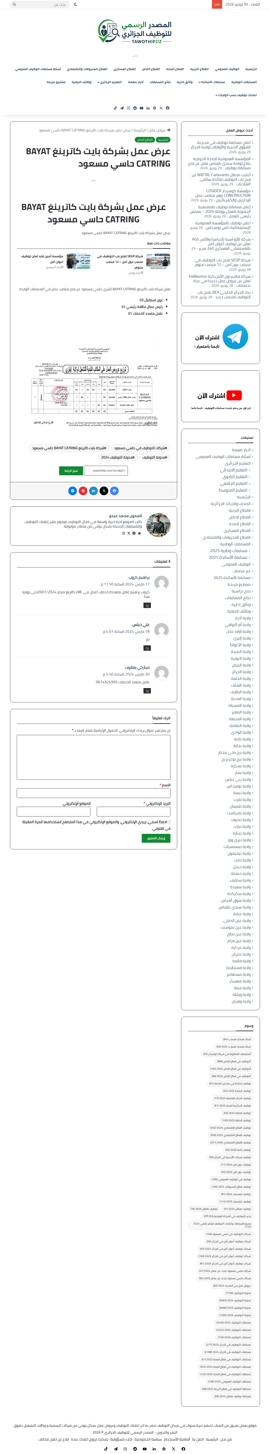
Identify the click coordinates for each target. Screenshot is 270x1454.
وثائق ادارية (185, 82)
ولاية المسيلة (239, 705)
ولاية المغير (241, 712)
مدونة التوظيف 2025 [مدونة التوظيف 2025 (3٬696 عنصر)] (235, 1307)
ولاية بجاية (242, 745)
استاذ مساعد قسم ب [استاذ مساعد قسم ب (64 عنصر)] (237, 1039)
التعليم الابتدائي (233, 470)
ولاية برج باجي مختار (234, 752)
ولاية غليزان (241, 954)
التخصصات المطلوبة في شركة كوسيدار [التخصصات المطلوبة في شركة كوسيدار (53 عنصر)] (227, 1053)
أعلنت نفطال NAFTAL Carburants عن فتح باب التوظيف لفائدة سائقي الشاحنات (221, 179)
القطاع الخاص (151, 69)
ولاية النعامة (240, 725)
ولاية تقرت (242, 799)
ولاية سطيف (240, 880)
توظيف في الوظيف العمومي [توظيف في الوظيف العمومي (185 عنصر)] (231, 1179)
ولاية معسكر (240, 981)
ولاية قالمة (241, 961)
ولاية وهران (241, 1001)
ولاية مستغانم (239, 974)
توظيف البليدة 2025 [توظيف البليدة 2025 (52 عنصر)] (237, 1090)
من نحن (226, 1439)
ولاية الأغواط (240, 645)
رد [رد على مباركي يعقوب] (147, 689)
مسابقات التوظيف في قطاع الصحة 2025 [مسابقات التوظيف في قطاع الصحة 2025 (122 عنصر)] (225, 1374)
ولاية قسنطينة (238, 967)
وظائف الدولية (82, 82)
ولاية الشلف (241, 685)
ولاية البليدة (241, 651)
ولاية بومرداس (239, 786)
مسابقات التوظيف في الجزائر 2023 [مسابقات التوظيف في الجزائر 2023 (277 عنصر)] (228, 1344)
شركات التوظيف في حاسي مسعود (139, 448)
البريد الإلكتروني (156, 801)
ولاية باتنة (242, 739)
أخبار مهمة (135, 82)
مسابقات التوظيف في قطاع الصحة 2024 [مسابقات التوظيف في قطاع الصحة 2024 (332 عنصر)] (225, 1366)
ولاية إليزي (242, 638)
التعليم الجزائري (111, 82)
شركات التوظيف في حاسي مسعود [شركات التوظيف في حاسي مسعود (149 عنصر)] (228, 1233)
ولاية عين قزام (239, 940)
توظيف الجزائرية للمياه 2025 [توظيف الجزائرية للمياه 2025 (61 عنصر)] (232, 1105)
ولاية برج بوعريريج (236, 759)
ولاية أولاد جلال (238, 631)
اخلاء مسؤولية (121, 1439)
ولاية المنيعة (240, 718)
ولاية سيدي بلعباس (234, 907)
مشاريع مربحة (56, 82)
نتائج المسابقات (160, 82)
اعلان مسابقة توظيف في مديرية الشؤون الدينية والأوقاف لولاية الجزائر (220, 145)
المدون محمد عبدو (125, 515)
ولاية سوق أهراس (236, 900)
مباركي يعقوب (137, 665)
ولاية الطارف (240, 692)
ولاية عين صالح (239, 934)
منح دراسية (241, 591)
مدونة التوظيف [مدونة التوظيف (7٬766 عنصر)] (238, 1292)
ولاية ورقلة (242, 994)
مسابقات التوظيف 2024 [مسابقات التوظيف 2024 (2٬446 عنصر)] (233, 1322)
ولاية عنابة (242, 913)
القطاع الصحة (175, 69)
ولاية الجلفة (241, 678)
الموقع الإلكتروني (76, 801)
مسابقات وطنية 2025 (228, 550)
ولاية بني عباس (238, 779)
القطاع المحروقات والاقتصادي (87, 69)
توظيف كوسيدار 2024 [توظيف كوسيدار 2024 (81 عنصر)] (236, 1194)
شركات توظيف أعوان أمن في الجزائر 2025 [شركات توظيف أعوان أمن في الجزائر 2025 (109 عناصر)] (224, 1256)
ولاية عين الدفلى (237, 920)
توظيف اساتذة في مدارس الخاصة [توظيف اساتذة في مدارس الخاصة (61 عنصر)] (230, 1083)
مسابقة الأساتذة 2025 (228, 557)
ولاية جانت (242, 860)
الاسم (165, 783)
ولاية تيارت (242, 826)
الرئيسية (251, 69)
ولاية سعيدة (240, 887)
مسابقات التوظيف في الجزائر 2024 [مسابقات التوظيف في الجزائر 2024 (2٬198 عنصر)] (228, 1351)
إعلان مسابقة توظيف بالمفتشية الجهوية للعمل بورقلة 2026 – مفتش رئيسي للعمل (220, 211)
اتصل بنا (198, 1439)
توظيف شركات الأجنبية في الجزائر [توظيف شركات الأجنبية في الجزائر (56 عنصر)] (230, 1157)
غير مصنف (242, 571)
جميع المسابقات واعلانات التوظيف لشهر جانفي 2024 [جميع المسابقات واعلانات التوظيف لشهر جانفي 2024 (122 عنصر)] (222, 1225)
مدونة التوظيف (153, 457)
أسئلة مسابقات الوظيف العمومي (38, 69)
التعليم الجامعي (233, 483)
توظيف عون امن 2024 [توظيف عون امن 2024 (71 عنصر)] (236, 1164)
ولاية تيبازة (242, 833)
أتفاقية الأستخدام (177, 1439)
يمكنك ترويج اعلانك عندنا (89, 1439)
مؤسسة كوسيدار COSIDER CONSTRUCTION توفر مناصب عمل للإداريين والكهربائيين (223, 195)
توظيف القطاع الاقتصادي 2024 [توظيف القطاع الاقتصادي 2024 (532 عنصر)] (230, 1127)
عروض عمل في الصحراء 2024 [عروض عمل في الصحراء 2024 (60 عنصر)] (232, 1285)
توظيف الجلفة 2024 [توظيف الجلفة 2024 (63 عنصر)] (237, 1112)
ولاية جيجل (242, 866)
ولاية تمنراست (239, 813)
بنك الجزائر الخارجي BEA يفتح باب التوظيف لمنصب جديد (224, 294)
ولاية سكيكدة (239, 893)
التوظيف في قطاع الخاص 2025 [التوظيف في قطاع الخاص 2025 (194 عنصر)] (230, 1068)
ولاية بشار (243, 772)
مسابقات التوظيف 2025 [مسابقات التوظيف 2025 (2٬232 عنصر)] (233, 1329)
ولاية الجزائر (241, 671)
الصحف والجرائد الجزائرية (231, 503)
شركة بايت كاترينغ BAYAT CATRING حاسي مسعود (68, 448)
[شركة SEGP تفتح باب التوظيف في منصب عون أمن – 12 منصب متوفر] (158, 261)
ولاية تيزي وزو (239, 840)
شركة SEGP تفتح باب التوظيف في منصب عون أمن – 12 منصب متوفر (120, 261)
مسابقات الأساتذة (213, 82)
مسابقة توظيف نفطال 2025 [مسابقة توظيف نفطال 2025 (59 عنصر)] (233, 1396)
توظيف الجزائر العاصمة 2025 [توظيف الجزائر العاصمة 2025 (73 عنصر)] (232, 1098)
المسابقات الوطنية (244, 82)
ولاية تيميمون (239, 853)
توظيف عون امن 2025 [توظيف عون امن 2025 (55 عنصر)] (236, 1171)
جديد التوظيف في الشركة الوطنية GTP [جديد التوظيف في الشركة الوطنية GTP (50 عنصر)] (227, 1216)
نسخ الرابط (71, 471)
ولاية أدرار (243, 618)
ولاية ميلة (242, 987)
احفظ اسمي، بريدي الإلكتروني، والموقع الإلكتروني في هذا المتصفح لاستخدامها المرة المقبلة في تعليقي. (96, 823)
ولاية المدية (241, 698)
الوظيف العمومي (227, 69)
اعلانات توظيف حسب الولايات (237, 95)
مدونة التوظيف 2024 (116, 457)
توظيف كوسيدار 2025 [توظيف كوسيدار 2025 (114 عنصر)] (235, 1201)
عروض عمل (159, 130)
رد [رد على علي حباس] (147, 646)
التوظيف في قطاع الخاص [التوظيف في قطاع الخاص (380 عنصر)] (234, 1061)
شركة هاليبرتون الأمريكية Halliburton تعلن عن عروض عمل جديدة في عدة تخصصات (220, 281)
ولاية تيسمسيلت (237, 846)
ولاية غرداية (241, 947)
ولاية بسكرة (241, 766)
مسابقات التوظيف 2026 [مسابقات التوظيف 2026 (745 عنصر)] (234, 1337)
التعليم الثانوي (235, 476)
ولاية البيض (241, 665)
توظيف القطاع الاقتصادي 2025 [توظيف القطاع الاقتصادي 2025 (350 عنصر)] (230, 1135)
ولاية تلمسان (240, 806)
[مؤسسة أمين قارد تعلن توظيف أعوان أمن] (78, 261)
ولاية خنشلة (241, 873)
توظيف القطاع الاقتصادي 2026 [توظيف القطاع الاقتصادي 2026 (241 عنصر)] (230, 1142)
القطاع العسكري (124, 69)
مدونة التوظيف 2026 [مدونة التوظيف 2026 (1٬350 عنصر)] (235, 1315)
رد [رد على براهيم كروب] (147, 603)
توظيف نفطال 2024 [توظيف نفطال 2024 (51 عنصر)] (237, 1208)
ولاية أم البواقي (238, 624)
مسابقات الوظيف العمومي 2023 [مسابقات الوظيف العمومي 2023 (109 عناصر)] (229, 1381)
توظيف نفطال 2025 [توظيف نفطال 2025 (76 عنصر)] (204, 1208)
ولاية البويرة (241, 658)
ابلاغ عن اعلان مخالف (53, 1439)
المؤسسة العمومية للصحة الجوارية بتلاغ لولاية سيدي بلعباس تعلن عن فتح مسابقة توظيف (219, 163)
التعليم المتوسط (233, 490)
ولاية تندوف (241, 819)
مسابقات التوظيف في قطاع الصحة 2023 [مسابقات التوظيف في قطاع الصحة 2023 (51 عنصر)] (226, 1359)
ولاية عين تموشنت (235, 927)
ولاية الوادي (241, 732)
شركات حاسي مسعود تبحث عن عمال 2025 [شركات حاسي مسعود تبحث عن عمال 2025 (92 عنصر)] (225, 1278)
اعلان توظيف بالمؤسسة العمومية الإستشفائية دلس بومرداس (223, 225)
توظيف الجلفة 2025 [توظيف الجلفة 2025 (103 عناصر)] (236, 1120)
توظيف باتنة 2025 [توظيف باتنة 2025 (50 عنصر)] (238, 1149)
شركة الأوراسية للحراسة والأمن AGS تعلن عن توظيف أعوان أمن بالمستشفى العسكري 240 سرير (221, 244)
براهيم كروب (139, 575)
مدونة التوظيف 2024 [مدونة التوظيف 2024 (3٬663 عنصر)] (235, 1300)
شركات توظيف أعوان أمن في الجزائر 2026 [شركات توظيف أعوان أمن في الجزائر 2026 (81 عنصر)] (225, 1263)
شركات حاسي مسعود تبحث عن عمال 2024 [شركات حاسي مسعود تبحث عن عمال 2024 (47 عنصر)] (225, 1270)
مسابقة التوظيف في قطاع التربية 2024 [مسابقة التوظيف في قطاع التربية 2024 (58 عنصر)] (226, 1388)
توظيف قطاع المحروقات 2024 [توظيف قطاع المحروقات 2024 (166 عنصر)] (231, 1186)
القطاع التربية (199, 69)
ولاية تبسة (242, 792)
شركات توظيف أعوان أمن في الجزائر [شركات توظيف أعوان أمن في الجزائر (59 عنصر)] (229, 1241)
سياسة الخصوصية (148, 1439)
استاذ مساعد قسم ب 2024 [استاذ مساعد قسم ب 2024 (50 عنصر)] (234, 1046)
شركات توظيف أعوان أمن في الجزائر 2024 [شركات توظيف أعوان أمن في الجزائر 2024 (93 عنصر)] (225, 1248)
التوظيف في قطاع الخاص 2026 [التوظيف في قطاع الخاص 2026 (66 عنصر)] (231, 1076)
